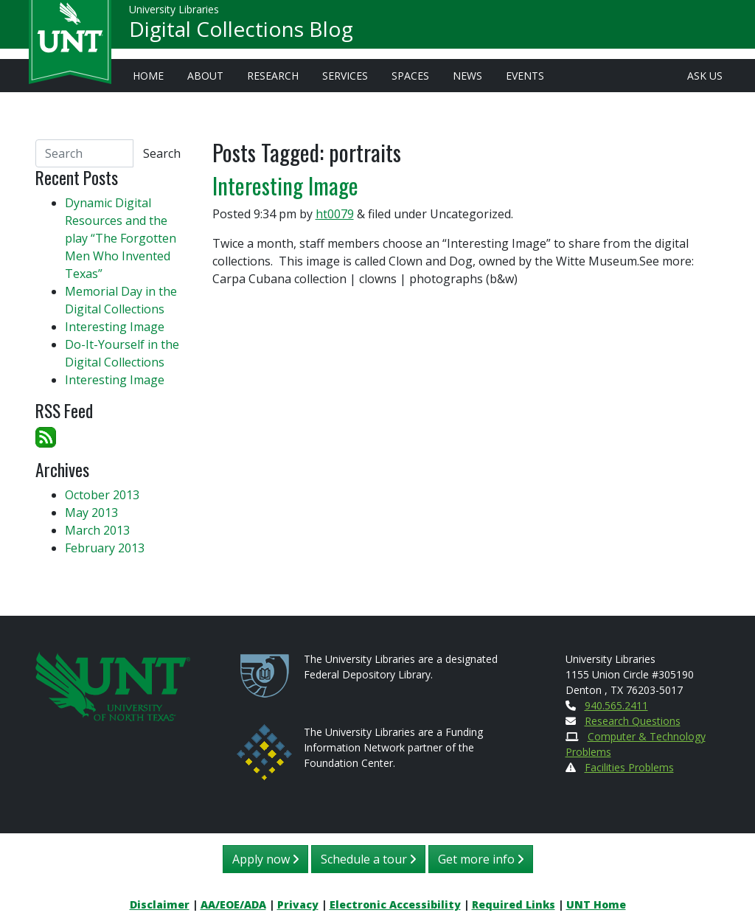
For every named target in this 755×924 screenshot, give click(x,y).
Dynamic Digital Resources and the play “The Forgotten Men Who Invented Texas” (120, 238)
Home (148, 76)
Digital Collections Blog (241, 34)
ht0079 (335, 214)
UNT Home (596, 904)
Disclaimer (159, 904)
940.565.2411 (616, 705)
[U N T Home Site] (112, 685)
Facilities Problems (629, 767)
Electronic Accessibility (395, 904)
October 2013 (102, 495)
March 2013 (97, 530)
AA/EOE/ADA (233, 904)
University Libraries (174, 14)
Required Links (513, 904)
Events (525, 76)
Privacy (298, 904)
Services (345, 76)
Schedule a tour (368, 859)
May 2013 (91, 512)
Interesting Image (285, 185)
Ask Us (705, 76)
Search (162, 153)
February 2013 (105, 548)
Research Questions (633, 721)
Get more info (480, 859)
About (205, 76)
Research (273, 76)
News (467, 76)
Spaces (410, 76)
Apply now (265, 859)
